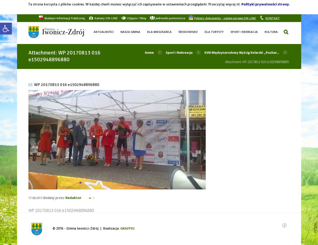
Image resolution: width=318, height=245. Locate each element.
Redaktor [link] (73, 197)
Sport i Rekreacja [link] (179, 52)
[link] (6, 28)
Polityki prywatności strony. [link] (265, 4)
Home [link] (149, 52)
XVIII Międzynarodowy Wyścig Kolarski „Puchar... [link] (241, 52)
